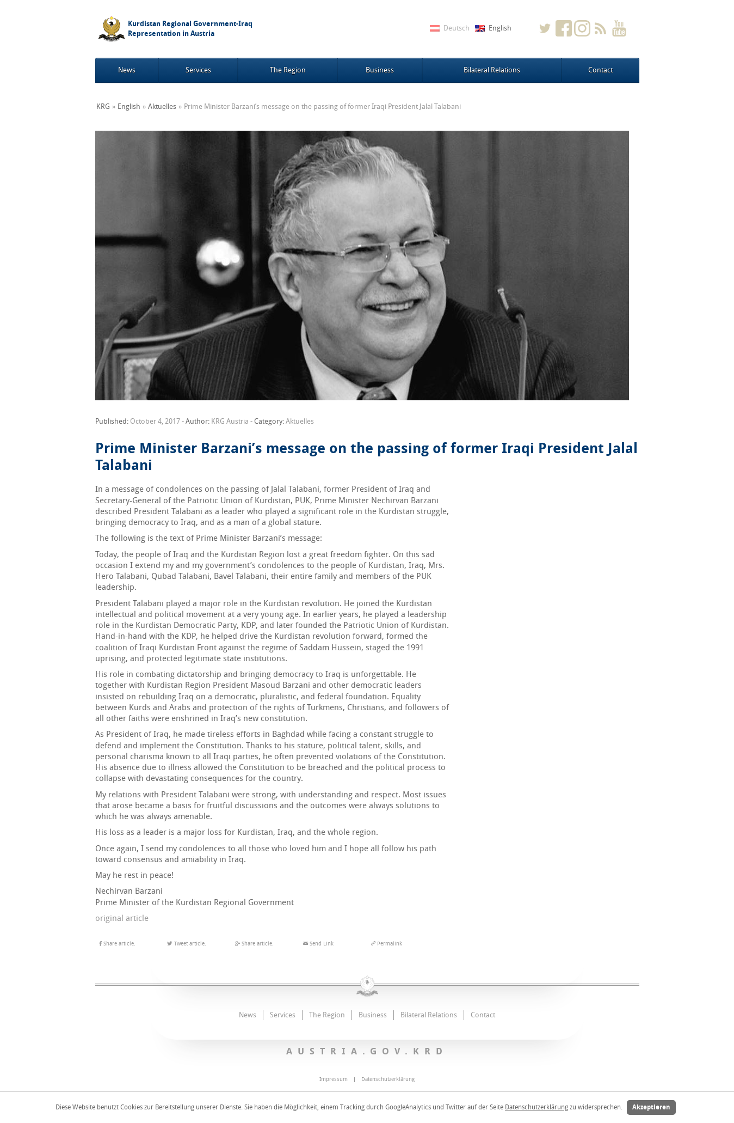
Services (198, 70)
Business (380, 70)
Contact (600, 70)
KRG (103, 106)
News (126, 70)
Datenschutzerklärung (536, 1107)
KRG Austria (230, 421)
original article (123, 918)
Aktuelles (162, 106)
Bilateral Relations (492, 70)
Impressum (333, 1079)
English (129, 106)
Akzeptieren (651, 1107)
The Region (288, 70)
